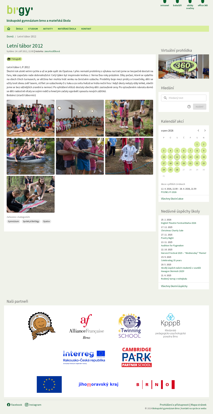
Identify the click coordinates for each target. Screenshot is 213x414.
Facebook (14, 405)
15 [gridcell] (197, 157)
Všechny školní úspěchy (174, 286)
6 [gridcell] (183, 150)
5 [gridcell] (177, 150)
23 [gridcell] (204, 163)
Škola (19, 28)
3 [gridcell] (163, 150)
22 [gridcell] (197, 163)
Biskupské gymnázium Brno (166, 408)
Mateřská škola (67, 28)
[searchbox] (187, 98)
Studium (33, 28)
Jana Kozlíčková (52, 51)
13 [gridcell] (184, 157)
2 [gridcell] (203, 144)
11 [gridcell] (170, 157)
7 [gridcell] (190, 150)
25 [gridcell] (170, 169)
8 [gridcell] (197, 150)
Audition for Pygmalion (172, 245)
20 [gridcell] (184, 163)
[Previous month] (198, 130)
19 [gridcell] (177, 163)
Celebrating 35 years (171, 260)
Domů (10, 36)
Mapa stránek (198, 404)
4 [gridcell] (170, 150)
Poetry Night (167, 237)
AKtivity (48, 28)
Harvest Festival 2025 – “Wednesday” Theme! (183, 252)
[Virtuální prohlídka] (183, 66)
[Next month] (205, 130)
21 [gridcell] (190, 163)
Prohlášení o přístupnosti (174, 404)
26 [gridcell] (177, 169)
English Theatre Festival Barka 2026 (178, 222)
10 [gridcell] (164, 157)
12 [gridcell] (177, 157)
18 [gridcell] (170, 163)
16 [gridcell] (204, 157)
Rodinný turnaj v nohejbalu (174, 278)
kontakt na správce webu (193, 408)
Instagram (33, 405)
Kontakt (86, 28)
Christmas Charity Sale (172, 230)
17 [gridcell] (164, 163)
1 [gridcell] (197, 144)
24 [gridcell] (164, 169)
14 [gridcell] (190, 157)
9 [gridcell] (203, 150)
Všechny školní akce (172, 198)
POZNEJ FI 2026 (168, 192)
